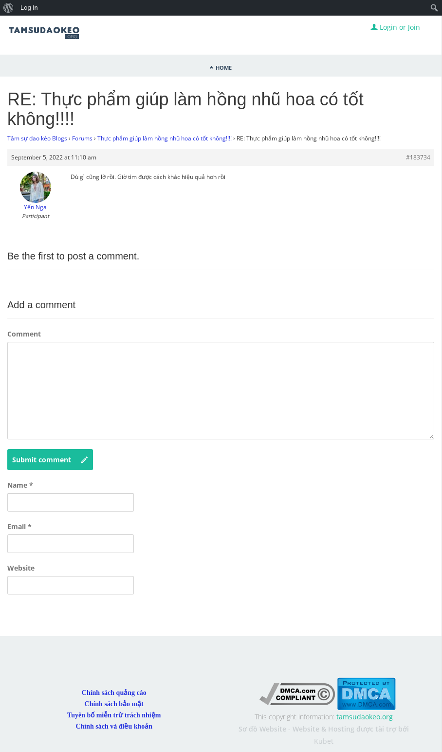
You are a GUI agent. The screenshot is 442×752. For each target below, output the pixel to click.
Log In (29, 7)
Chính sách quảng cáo (114, 692)
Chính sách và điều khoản (113, 726)
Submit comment (50, 460)
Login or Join (395, 27)
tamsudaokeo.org (364, 716)
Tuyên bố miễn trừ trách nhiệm (114, 715)
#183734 (418, 157)
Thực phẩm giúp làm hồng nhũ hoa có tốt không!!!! (164, 138)
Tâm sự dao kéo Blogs (37, 138)
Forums (82, 138)
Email (19, 526)
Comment (24, 333)
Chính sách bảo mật (114, 704)
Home (224, 67)
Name (20, 485)
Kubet (323, 741)
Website (21, 568)
